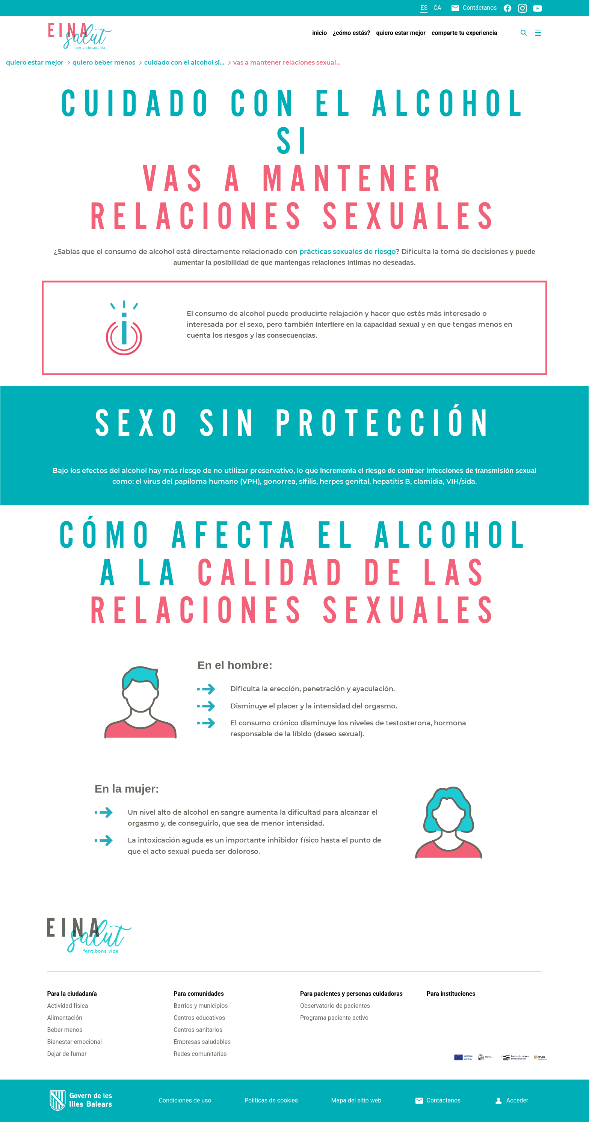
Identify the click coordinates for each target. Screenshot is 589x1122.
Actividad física (67, 1005)
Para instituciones (451, 993)
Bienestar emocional (74, 1041)
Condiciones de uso (185, 1100)
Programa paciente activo (334, 1017)
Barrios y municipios (201, 1005)
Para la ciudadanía (72, 993)
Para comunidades (199, 993)
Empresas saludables (202, 1041)
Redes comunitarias (200, 1053)
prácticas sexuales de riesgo (347, 252)
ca (437, 7)
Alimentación (64, 1017)
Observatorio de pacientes (335, 1005)
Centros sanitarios (198, 1029)
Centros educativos (199, 1017)
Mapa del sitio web (356, 1100)
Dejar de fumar (66, 1053)
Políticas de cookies (271, 1100)
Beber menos (64, 1029)
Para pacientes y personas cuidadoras (351, 993)
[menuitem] (319, 33)
